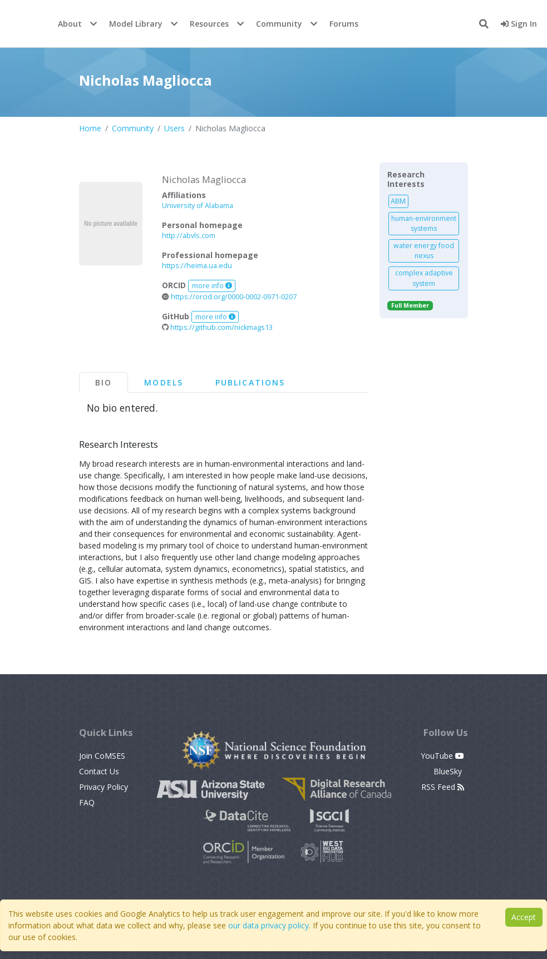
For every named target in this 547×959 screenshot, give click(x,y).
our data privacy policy (268, 925)
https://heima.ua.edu (197, 265)
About (70, 23)
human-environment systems (423, 223)
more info (212, 285)
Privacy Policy (103, 787)
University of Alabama (197, 205)
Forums (343, 23)
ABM (398, 201)
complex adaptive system (424, 278)
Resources (209, 23)
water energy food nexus (423, 250)
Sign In (519, 23)
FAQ (87, 802)
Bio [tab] (103, 382)
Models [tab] (163, 382)
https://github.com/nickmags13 (217, 327)
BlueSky (448, 771)
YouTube (442, 755)
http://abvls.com (188, 235)
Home (90, 128)
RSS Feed (442, 787)
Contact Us (99, 771)
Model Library (135, 23)
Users (174, 128)
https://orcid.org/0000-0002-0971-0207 (229, 296)
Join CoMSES (102, 755)
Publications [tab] (250, 382)
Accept (523, 917)
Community (279, 23)
